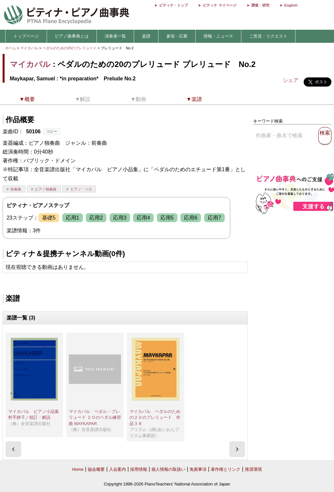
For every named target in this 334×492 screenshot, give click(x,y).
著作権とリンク (225, 469)
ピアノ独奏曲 (45, 189)
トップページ (26, 36)
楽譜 (146, 36)
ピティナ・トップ (173, 5)
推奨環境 (253, 469)
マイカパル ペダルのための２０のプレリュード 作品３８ (154, 417)
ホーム (10, 48)
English (290, 5)
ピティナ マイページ (219, 5)
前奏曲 (15, 189)
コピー (51, 131)
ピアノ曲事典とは (72, 36)
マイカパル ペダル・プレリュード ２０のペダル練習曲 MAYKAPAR (95, 417)
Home (78, 469)
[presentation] (13, 449)
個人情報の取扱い (168, 469)
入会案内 (117, 469)
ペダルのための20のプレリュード (70, 48)
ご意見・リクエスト (268, 36)
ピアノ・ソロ (81, 189)
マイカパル (29, 48)
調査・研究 (260, 5)
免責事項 (198, 469)
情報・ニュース (218, 36)
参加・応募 (177, 36)
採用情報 (138, 469)
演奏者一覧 (115, 36)
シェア (290, 80)
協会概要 (96, 469)
